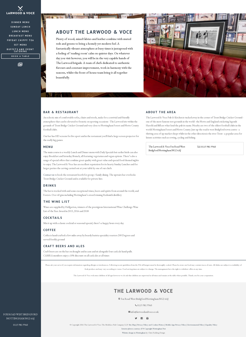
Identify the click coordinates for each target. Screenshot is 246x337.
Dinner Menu (20, 22)
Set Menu (20, 45)
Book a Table (20, 56)
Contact (236, 4)
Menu (157, 4)
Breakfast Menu (20, 35)
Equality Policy (211, 324)
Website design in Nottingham (133, 332)
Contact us (48, 174)
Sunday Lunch (21, 27)
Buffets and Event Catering (20, 50)
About (189, 4)
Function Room (211, 4)
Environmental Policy (195, 324)
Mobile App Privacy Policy (175, 324)
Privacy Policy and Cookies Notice (150, 324)
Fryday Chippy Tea (20, 40)
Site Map (132, 324)
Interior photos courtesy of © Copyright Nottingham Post (143, 328)
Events (173, 4)
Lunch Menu (20, 31)
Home (144, 4)
